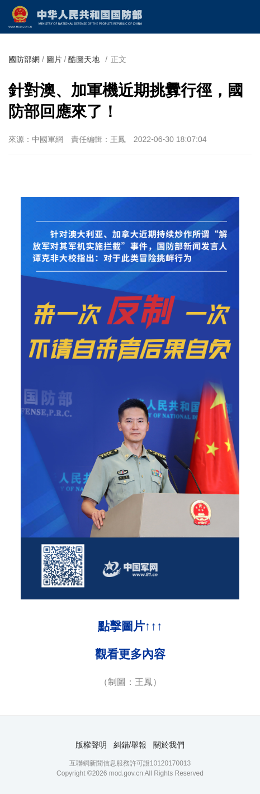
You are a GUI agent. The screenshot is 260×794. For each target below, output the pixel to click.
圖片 (54, 59)
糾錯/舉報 (130, 744)
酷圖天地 (84, 59)
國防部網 (24, 59)
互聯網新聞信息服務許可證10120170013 (130, 763)
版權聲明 (91, 744)
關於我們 (169, 744)
